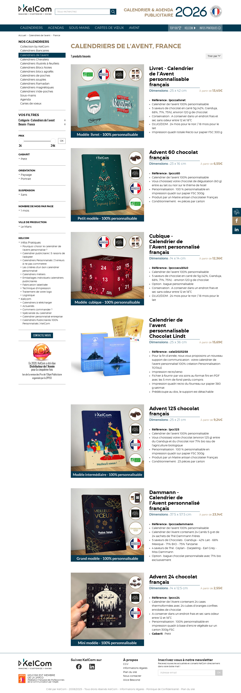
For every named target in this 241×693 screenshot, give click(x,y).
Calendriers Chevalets (34, 59)
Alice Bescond (131, 680)
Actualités (28, 306)
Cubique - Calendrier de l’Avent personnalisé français (174, 244)
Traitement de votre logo (37, 292)
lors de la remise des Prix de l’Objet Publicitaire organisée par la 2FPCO (42, 376)
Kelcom (26, 299)
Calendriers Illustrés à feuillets (39, 63)
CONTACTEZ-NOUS (42, 335)
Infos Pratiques (210, 28)
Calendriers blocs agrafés (36, 71)
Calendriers (31, 28)
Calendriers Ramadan (34, 83)
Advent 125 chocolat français (174, 411)
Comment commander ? (37, 310)
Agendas (56, 28)
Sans (24, 194)
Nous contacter (132, 676)
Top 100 (175, 28)
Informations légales (135, 668)
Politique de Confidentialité (162, 689)
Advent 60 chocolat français (173, 155)
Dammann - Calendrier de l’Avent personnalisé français (174, 500)
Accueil (22, 35)
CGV (125, 664)
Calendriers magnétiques (37, 87)
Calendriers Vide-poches (36, 91)
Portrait (26, 178)
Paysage (26, 174)
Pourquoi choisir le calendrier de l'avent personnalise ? (41, 248)
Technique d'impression (36, 288)
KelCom (190, 28)
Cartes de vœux (109, 28)
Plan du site (130, 672)
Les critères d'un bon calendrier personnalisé (40, 269)
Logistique (28, 295)
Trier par (214, 56)
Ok (219, 673)
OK (62, 141)
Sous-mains (79, 28)
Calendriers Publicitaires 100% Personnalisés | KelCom (40, 322)
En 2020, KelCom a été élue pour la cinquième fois (42, 366)
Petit (24, 159)
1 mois (25, 210)
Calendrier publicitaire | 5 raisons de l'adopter (43, 255)
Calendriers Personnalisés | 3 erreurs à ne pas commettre (43, 262)
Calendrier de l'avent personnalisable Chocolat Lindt (169, 328)
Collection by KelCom (34, 46)
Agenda (25, 99)
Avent (134, 28)
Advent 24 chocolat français (173, 580)
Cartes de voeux (30, 103)
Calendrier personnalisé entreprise (42, 316)
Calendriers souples (33, 79)
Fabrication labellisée (35, 285)
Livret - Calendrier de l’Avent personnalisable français (171, 76)
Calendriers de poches (35, 75)
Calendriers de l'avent (39, 35)
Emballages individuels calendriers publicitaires (42, 280)
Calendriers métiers (33, 274)
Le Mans (26, 226)
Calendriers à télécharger (37, 303)
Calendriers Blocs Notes (36, 67)
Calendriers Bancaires (34, 50)
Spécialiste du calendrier (37, 313)
